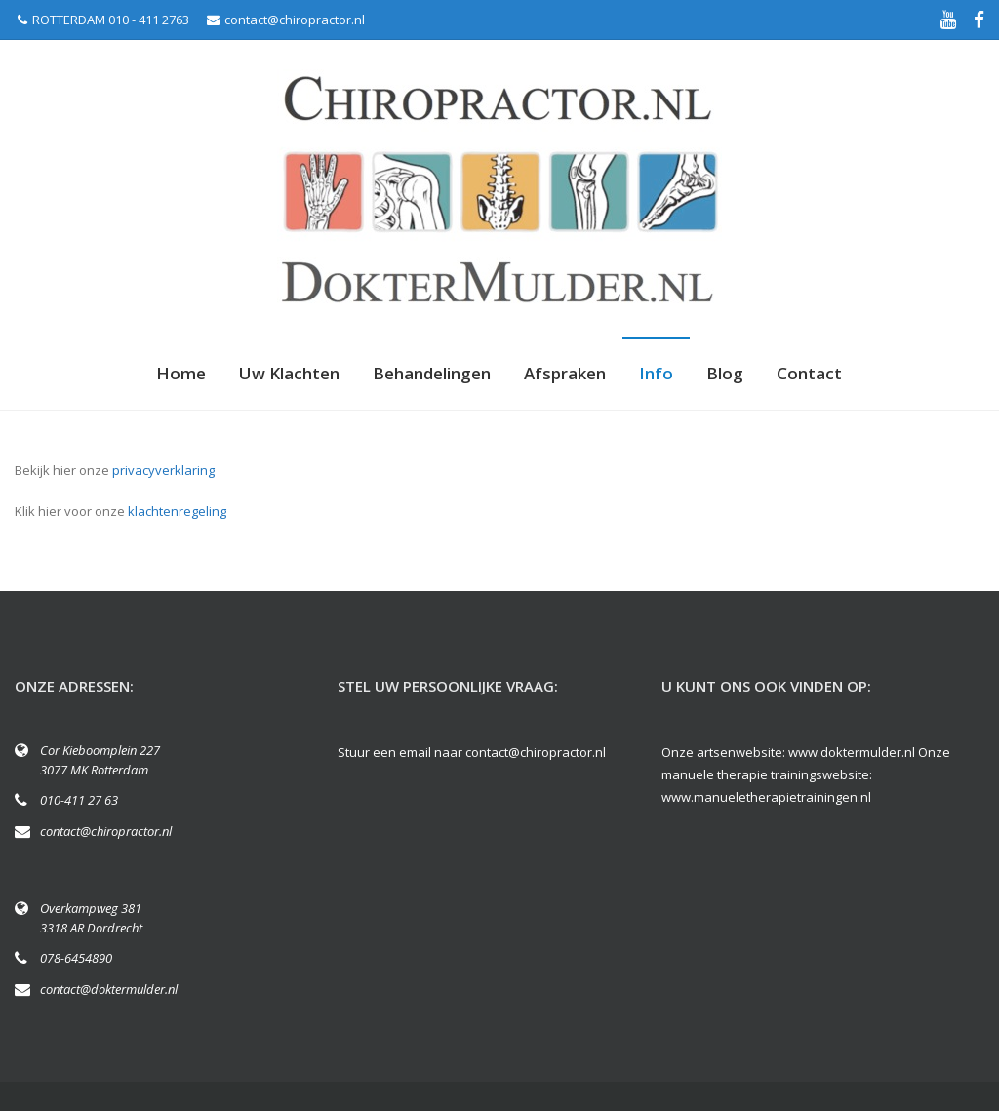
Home (181, 373)
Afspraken (565, 373)
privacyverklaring (163, 470)
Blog (724, 373)
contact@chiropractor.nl (286, 19)
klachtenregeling (177, 511)
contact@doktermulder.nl (109, 989)
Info (656, 373)
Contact (809, 373)
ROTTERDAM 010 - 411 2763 (103, 19)
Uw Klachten (289, 373)
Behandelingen (432, 373)
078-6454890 (76, 958)
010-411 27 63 (79, 800)
